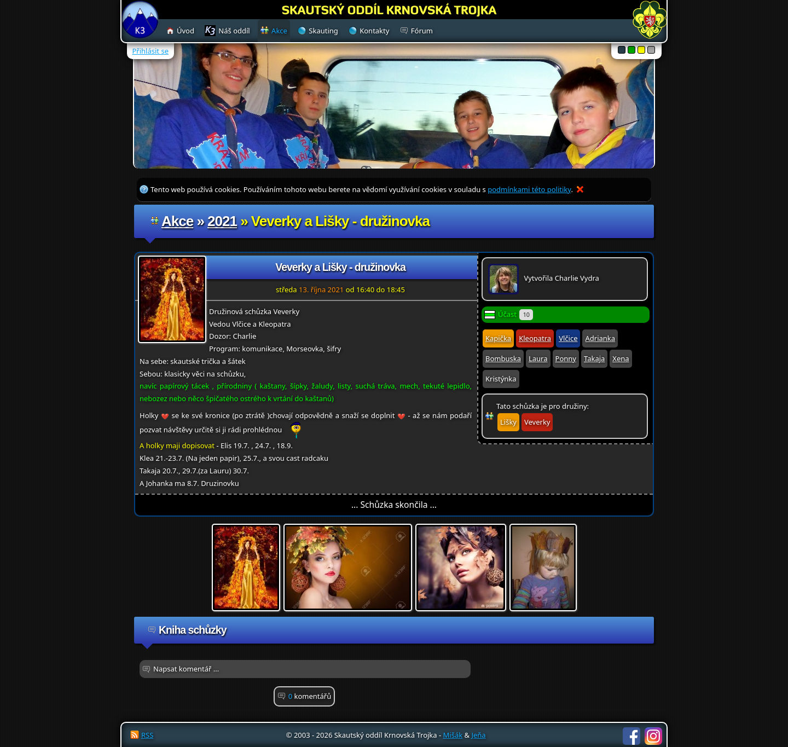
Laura (538, 358)
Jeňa (478, 735)
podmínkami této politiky (529, 189)
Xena (620, 358)
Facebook (631, 736)
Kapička (498, 338)
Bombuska (503, 358)
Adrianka (600, 338)
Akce (177, 221)
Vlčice (568, 338)
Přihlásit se (150, 51)
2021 (222, 221)
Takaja (594, 358)
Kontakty (374, 31)
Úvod (185, 31)
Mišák (453, 735)
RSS (147, 735)
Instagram (653, 736)
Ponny (565, 358)
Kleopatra (535, 338)
